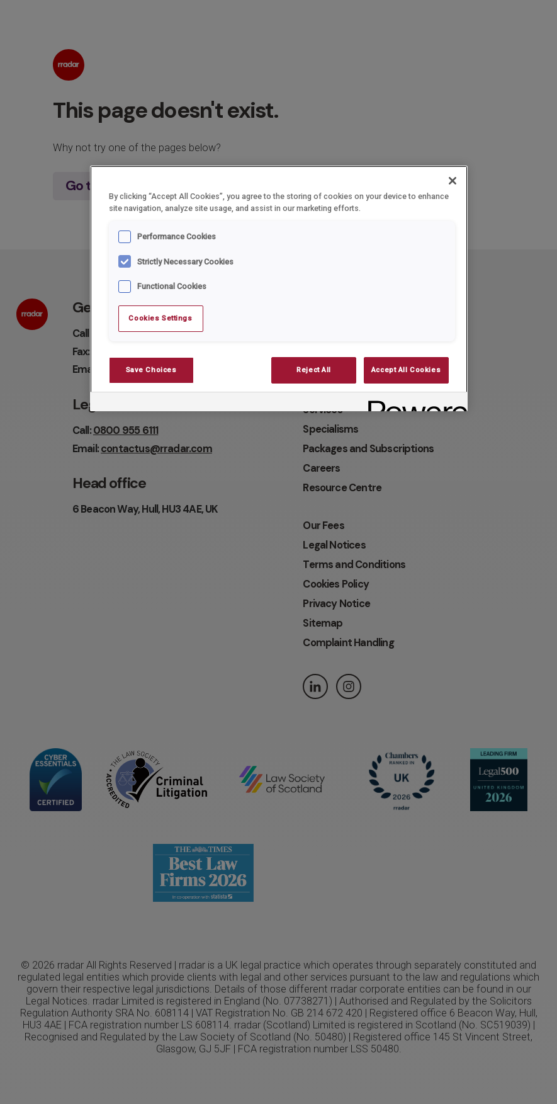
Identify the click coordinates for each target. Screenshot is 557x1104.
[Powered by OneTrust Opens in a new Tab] (413, 403)
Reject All (313, 369)
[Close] (452, 181)
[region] (279, 288)
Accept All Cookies (406, 369)
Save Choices (151, 369)
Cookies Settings (160, 318)
